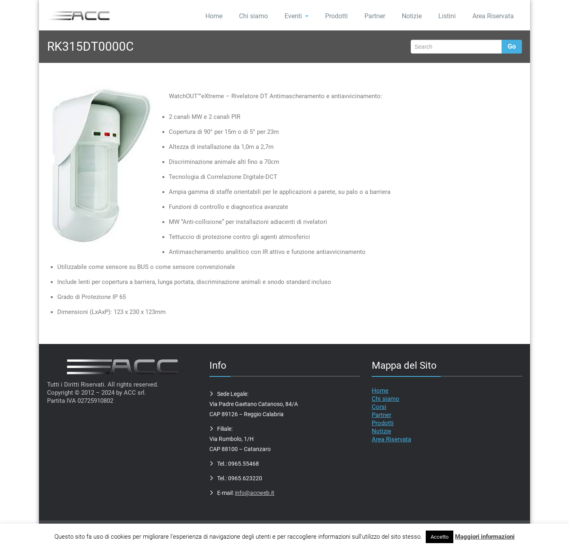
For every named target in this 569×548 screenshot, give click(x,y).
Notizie (412, 16)
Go (512, 46)
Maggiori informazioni (485, 536)
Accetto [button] (439, 537)
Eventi (296, 16)
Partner (374, 16)
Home (213, 16)
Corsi (379, 406)
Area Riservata (493, 16)
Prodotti (336, 16)
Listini (447, 16)
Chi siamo (253, 16)
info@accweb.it (254, 493)
